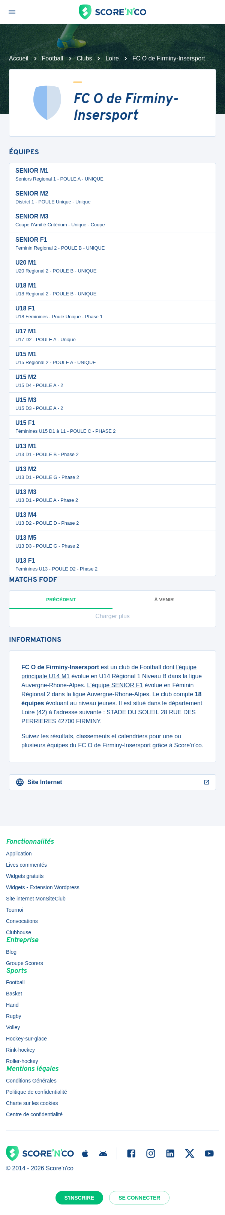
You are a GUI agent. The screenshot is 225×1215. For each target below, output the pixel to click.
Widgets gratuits (25, 876)
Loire (112, 58)
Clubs (84, 58)
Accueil (18, 58)
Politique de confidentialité (36, 1092)
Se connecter (139, 1198)
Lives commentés (26, 865)
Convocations (22, 921)
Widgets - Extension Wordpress (43, 887)
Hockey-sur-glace (26, 1039)
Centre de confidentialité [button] (34, 1114)
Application (19, 854)
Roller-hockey (22, 1061)
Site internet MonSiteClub (36, 899)
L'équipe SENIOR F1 (115, 685)
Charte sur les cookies (32, 1103)
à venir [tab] (164, 599)
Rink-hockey (20, 1050)
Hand (12, 1005)
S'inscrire (79, 1198)
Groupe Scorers (24, 963)
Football (52, 58)
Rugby (13, 1016)
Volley (13, 1027)
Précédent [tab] (60, 603)
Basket (14, 994)
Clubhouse (18, 932)
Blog (11, 952)
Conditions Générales (31, 1081)
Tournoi (14, 910)
